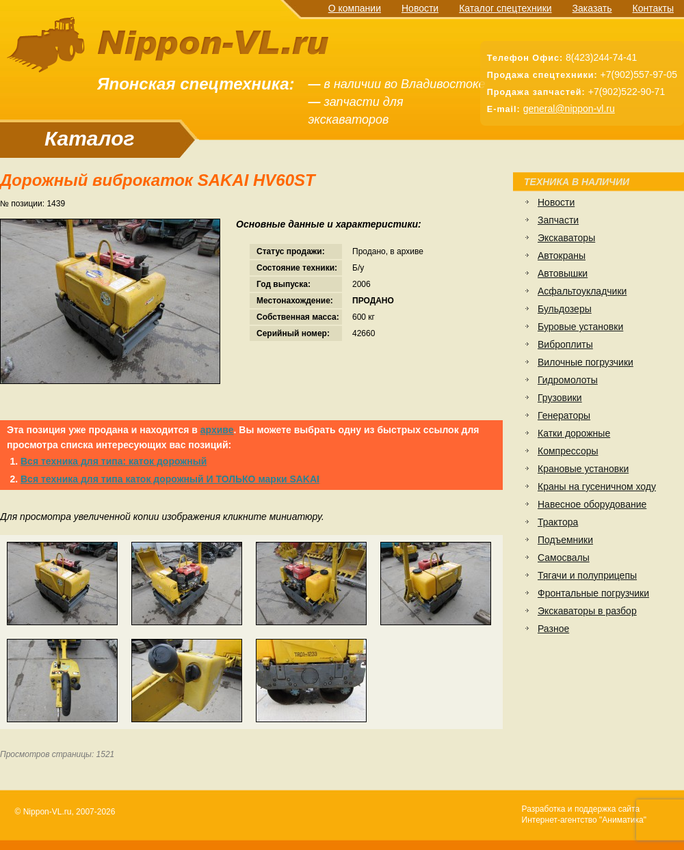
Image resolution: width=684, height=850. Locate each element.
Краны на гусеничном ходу (597, 486)
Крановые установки (583, 468)
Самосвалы (564, 557)
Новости (420, 8)
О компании (354, 8)
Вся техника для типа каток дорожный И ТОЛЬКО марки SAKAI (170, 479)
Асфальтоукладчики (582, 291)
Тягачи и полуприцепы (587, 575)
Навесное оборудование (592, 504)
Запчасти (558, 220)
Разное (553, 628)
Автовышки (563, 273)
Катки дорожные (574, 433)
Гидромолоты (568, 379)
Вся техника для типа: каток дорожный (114, 461)
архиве (217, 429)
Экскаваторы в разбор (587, 610)
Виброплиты (565, 344)
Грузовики (560, 397)
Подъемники (565, 539)
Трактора (558, 522)
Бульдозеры (565, 308)
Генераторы (564, 415)
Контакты (653, 8)
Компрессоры (568, 450)
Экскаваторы (566, 237)
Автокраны (562, 255)
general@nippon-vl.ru (569, 108)
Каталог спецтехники (505, 8)
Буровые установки (580, 326)
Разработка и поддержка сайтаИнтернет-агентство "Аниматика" (584, 814)
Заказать (592, 8)
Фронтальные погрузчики (593, 593)
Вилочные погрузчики (585, 362)
